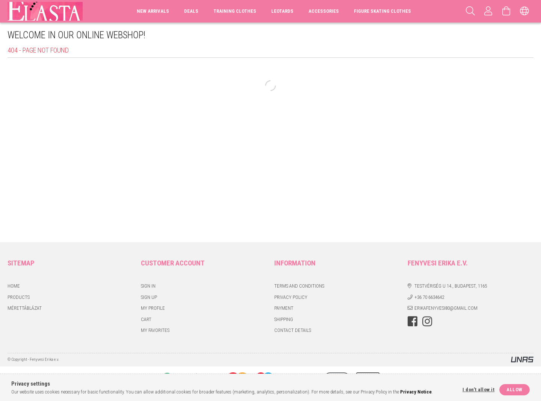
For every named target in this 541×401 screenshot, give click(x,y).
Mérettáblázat (25, 308)
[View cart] (506, 11)
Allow (514, 389)
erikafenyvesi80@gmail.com (446, 308)
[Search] (470, 11)
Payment (283, 308)
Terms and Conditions (299, 286)
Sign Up (149, 297)
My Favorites (155, 330)
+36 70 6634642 (429, 297)
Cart (146, 319)
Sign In (148, 286)
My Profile (153, 308)
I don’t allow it (478, 389)
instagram (427, 321)
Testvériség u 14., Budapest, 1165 (450, 286)
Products (19, 297)
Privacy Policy (290, 297)
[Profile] (488, 11)
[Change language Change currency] (524, 11)
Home (14, 286)
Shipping (283, 319)
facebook (412, 321)
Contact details (292, 330)
